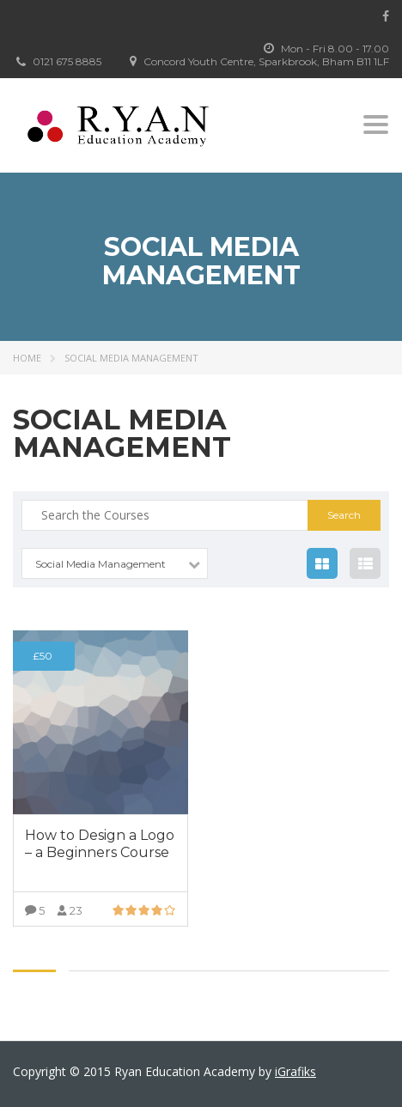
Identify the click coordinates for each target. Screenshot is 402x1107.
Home (27, 357)
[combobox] (114, 563)
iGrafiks (295, 1071)
